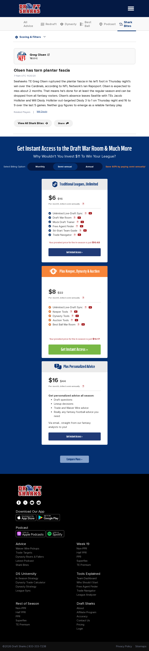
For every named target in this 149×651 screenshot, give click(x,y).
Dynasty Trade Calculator (30, 582)
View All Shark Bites (33, 123)
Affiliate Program (86, 612)
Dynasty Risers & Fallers (30, 556)
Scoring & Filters (28, 37)
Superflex (82, 561)
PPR (79, 556)
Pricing (80, 624)
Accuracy (82, 616)
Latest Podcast (25, 561)
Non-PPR (82, 548)
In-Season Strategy (27, 578)
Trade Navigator (86, 590)
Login (80, 628)
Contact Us (83, 620)
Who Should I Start (87, 582)
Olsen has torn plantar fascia (42, 70)
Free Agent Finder (87, 586)
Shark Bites (22, 565)
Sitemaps (140, 646)
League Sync (23, 590)
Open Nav (132, 6)
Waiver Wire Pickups (27, 548)
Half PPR (82, 552)
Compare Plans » (75, 459)
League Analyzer (86, 594)
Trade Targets (24, 552)
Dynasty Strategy (26, 586)
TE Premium (84, 565)
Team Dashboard (87, 578)
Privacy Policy (124, 646)
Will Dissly (42, 111)
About (80, 608)
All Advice (26, 24)
